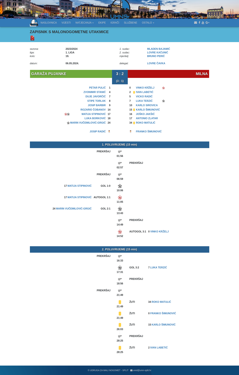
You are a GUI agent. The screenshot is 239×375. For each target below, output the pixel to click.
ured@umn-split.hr (140, 370)
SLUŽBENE (130, 22)
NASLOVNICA (49, 22)
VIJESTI (66, 22)
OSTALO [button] (148, 22)
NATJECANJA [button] (85, 22)
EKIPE (102, 22)
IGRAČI (114, 22)
